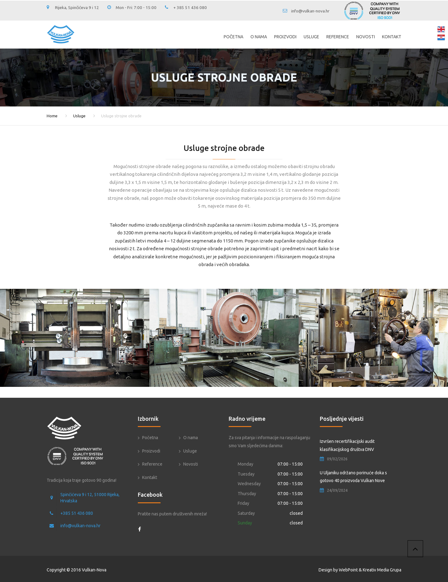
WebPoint (348, 569)
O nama (258, 36)
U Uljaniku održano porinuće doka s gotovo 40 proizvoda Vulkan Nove (353, 476)
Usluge (311, 36)
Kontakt (391, 36)
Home (52, 116)
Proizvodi (285, 36)
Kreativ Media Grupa (382, 569)
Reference (337, 36)
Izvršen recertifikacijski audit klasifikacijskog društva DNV (347, 445)
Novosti (365, 36)
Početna (233, 36)
